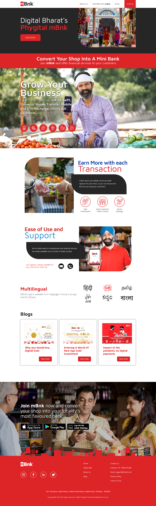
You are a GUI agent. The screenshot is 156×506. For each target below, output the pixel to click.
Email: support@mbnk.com (121, 472)
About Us (87, 472)
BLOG (117, 4)
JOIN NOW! (30, 37)
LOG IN (130, 4)
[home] (28, 3)
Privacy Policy (115, 476)
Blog (85, 476)
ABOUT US (84, 4)
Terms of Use (115, 481)
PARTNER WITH (101, 4)
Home (85, 463)
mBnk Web (87, 468)
